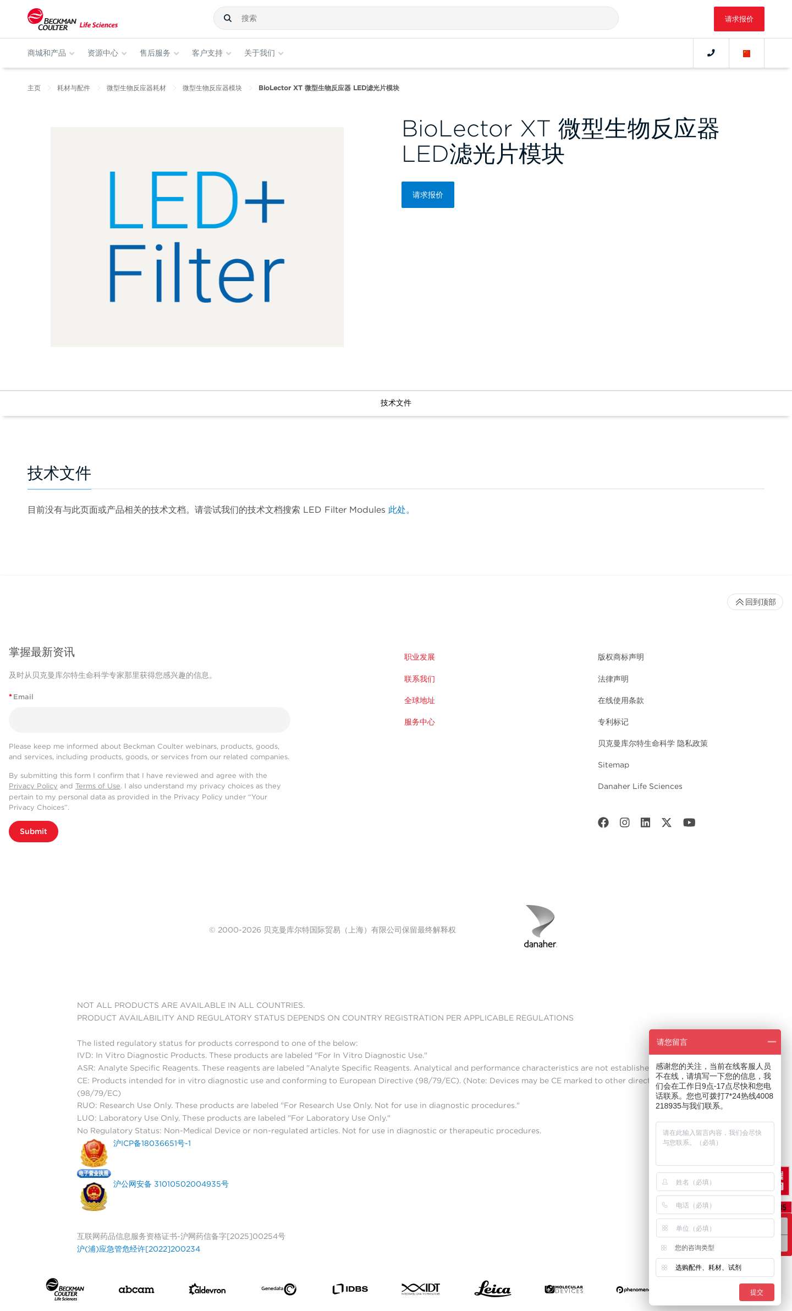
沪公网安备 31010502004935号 (171, 1184)
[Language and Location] (747, 53)
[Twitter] (666, 825)
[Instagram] (625, 825)
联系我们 (419, 678)
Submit (33, 831)
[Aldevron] (207, 1291)
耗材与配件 (73, 88)
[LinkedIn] (646, 825)
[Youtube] (689, 825)
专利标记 (613, 721)
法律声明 (613, 678)
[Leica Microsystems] (493, 1291)
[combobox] (416, 18)
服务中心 (419, 721)
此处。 (401, 509)
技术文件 (396, 402)
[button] (228, 18)
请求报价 (739, 19)
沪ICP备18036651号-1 (152, 1143)
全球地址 (419, 700)
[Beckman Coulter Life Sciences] (73, 19)
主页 (34, 88)
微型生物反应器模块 (212, 88)
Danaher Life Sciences (640, 786)
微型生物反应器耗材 (136, 88)
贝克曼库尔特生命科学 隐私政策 (653, 743)
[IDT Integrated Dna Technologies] (421, 1291)
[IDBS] (350, 1291)
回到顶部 (755, 601)
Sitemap (613, 764)
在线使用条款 (621, 700)
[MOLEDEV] (564, 1291)
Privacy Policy (33, 786)
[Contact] (711, 53)
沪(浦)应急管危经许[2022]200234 (138, 1248)
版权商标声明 (621, 656)
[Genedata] (279, 1291)
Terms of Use (97, 786)
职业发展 (419, 656)
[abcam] (136, 1291)
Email (21, 697)
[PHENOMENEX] (635, 1291)
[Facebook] (603, 825)
